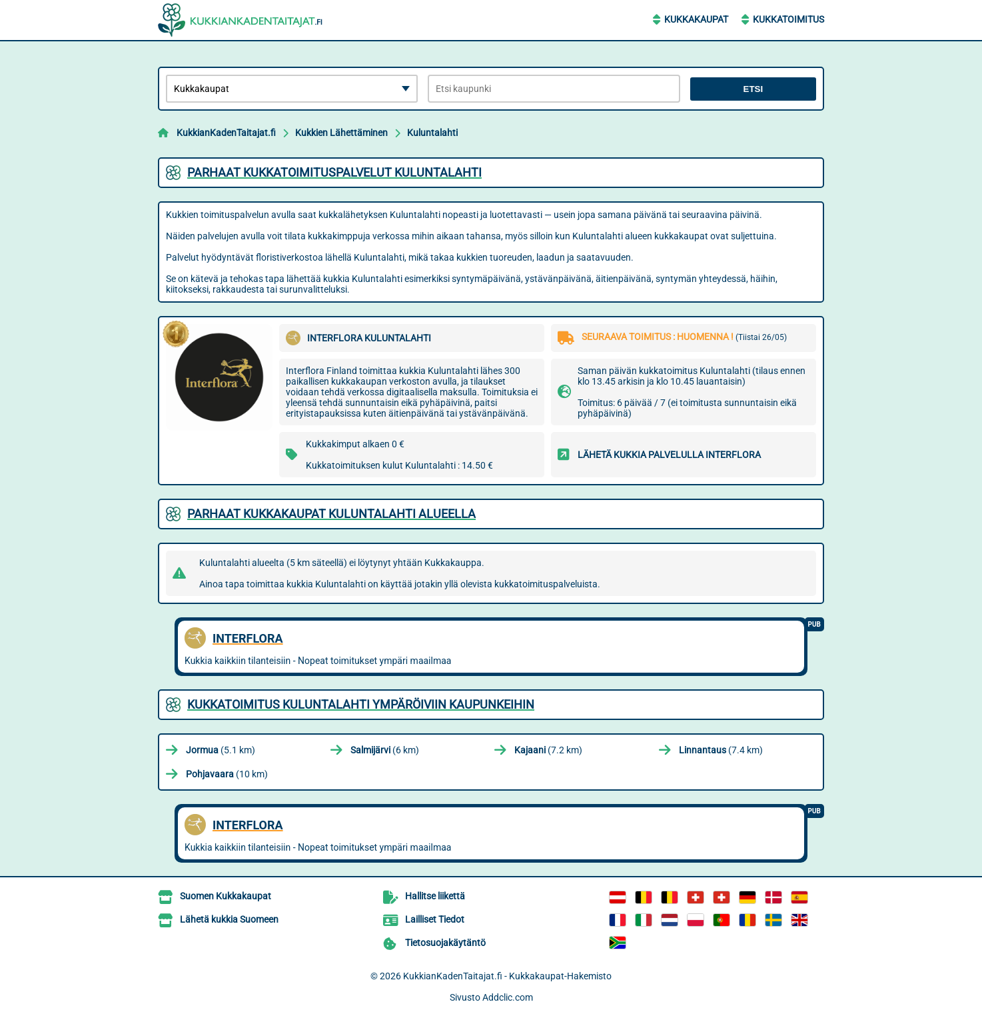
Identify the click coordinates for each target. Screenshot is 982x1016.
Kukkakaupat (696, 19)
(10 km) (227, 774)
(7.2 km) (548, 750)
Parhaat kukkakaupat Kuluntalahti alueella (331, 514)
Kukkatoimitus (788, 19)
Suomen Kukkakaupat (225, 896)
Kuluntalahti (432, 132)
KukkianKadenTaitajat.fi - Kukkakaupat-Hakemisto (507, 976)
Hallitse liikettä (435, 896)
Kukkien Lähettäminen (341, 132)
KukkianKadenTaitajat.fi (226, 132)
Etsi (753, 89)
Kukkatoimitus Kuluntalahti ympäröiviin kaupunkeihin (360, 704)
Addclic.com (507, 997)
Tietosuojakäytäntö (445, 942)
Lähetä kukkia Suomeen (229, 919)
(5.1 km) (220, 750)
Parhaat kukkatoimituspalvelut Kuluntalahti (334, 172)
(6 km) (384, 750)
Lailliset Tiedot (434, 919)
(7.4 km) (721, 750)
